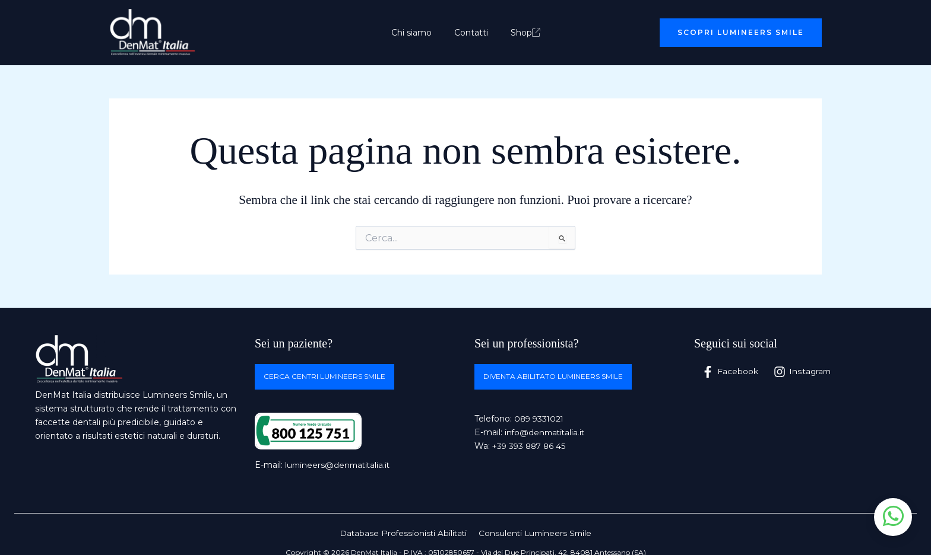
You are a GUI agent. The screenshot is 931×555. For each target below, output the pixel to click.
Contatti (471, 32)
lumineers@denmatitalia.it (339, 465)
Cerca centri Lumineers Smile (324, 376)
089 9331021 (540, 418)
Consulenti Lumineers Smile (535, 533)
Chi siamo (417, 32)
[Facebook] (730, 372)
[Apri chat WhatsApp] (893, 517)
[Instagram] (803, 372)
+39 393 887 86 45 (530, 446)
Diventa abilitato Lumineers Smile (553, 376)
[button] (741, 32)
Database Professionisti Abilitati (403, 533)
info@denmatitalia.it (546, 432)
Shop (519, 32)
